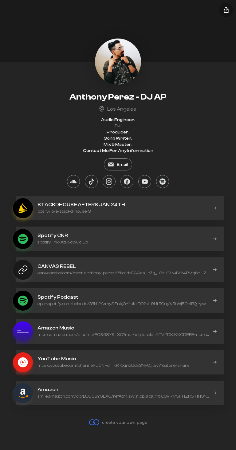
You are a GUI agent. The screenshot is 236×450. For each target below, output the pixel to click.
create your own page (118, 422)
